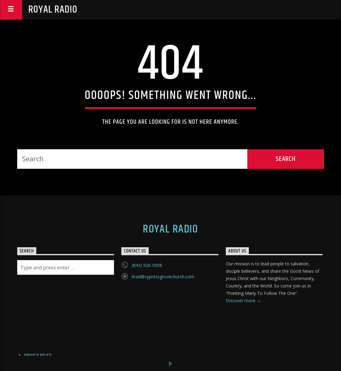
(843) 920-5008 (147, 265)
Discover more (243, 301)
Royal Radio (52, 10)
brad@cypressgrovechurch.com (163, 276)
